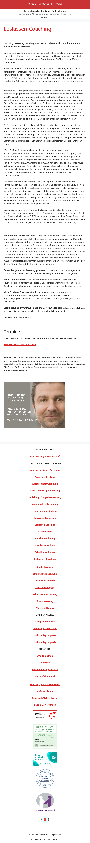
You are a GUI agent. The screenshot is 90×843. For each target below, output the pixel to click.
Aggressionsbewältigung (45, 483)
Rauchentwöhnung (45, 538)
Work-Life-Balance (45, 608)
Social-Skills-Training (44, 580)
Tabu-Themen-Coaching (45, 594)
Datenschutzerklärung (38, 834)
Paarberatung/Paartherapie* (45, 456)
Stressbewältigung (45, 587)
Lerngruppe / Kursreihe (45, 628)
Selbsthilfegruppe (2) (45, 642)
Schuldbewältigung (45, 552)
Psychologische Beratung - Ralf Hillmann (45, 11)
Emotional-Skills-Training (45, 504)
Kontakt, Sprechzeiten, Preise (45, 684)
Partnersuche (45, 531)
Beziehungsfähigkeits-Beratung (45, 497)
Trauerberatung (45, 601)
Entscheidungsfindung (45, 511)
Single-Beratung (45, 567)
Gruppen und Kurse (45, 621)
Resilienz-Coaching (45, 545)
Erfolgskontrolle (45, 655)
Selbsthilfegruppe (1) (45, 635)
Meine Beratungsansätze (45, 669)
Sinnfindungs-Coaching (45, 573)
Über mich (45, 662)
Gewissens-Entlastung (45, 518)
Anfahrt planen (45, 691)
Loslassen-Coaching (45, 524)
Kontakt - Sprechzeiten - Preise (45, 3)
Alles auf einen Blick (45, 676)
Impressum (56, 834)
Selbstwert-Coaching (45, 559)
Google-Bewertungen (45, 704)
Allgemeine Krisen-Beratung (45, 470)
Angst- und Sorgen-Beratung (45, 490)
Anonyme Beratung (45, 477)
